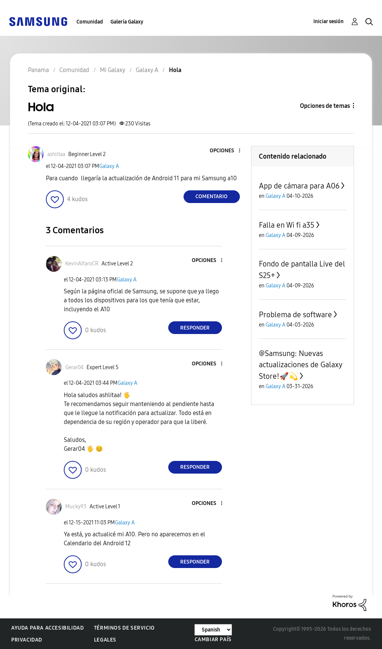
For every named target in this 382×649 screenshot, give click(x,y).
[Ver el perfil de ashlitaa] (56, 154)
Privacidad (26, 640)
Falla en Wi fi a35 (286, 225)
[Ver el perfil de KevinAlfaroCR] (81, 263)
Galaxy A (109, 166)
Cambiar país (213, 639)
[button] (227, 151)
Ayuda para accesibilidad (47, 628)
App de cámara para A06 (299, 185)
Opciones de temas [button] (325, 105)
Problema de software (295, 314)
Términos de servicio (124, 628)
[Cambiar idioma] (213, 630)
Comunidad (89, 22)
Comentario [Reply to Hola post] (211, 196)
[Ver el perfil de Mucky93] (76, 506)
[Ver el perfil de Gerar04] (74, 367)
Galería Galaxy (126, 22)
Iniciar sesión (328, 21)
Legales (105, 640)
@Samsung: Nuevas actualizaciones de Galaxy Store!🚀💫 (300, 365)
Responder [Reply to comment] (195, 328)
